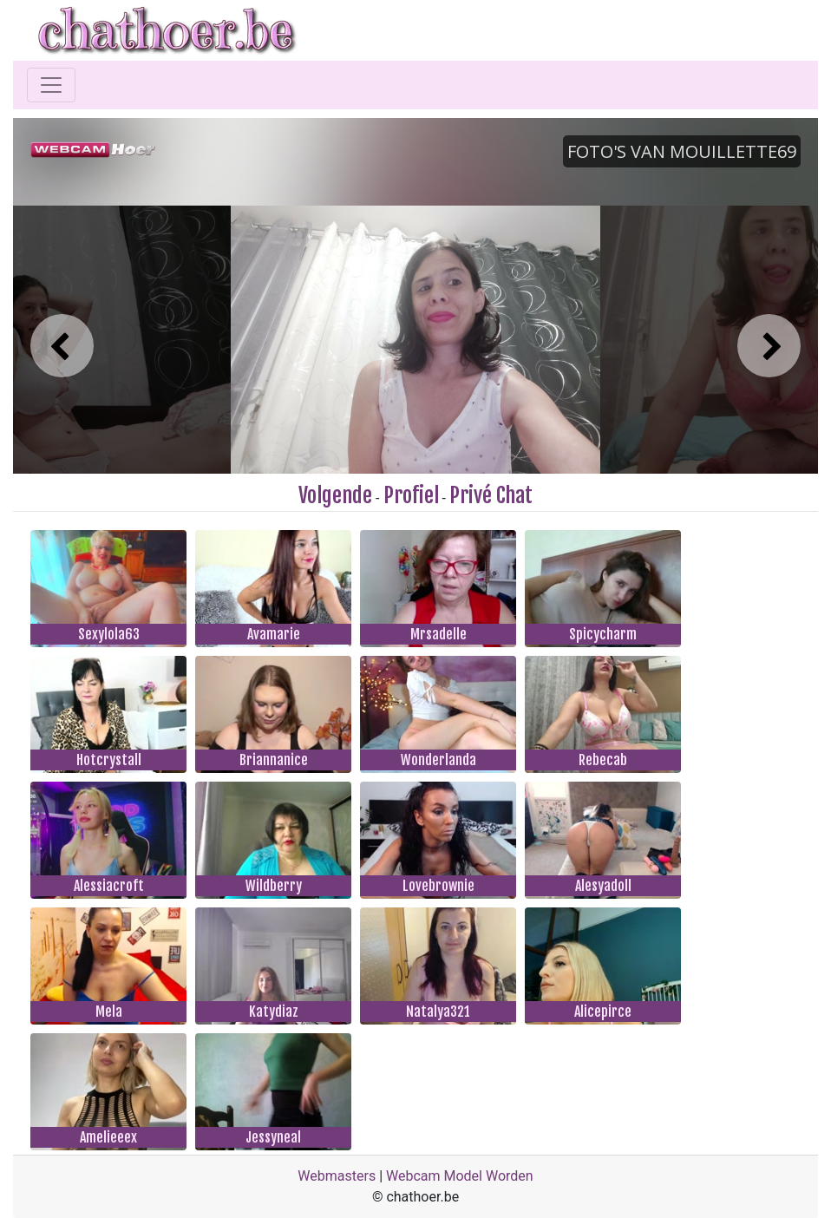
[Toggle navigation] (51, 85)
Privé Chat (491, 495)
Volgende (335, 495)
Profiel (411, 495)
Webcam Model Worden (459, 1176)
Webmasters (337, 1176)
